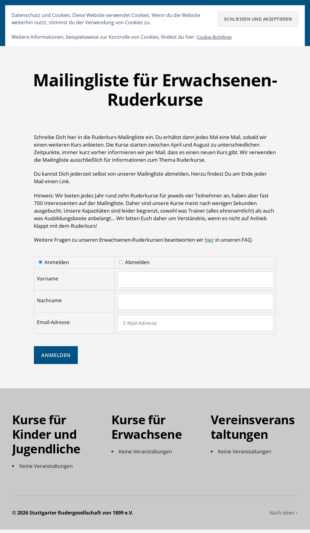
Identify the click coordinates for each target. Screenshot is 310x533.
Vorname (47, 282)
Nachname (49, 304)
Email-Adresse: (54, 326)
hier (209, 243)
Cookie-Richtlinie (216, 37)
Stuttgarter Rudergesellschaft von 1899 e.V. (81, 516)
